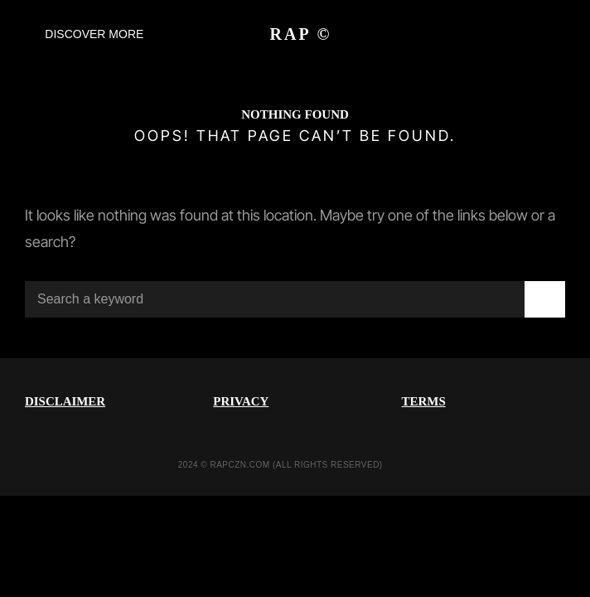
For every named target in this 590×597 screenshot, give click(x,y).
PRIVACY (240, 401)
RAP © (301, 34)
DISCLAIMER (65, 401)
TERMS (424, 401)
